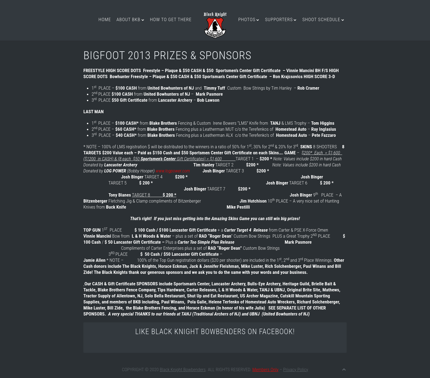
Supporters (279, 19)
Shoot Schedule (321, 19)
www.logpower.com (172, 171)
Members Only (265, 369)
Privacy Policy (295, 369)
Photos (247, 19)
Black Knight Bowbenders (183, 369)
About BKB (128, 19)
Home (104, 19)
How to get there (171, 19)
